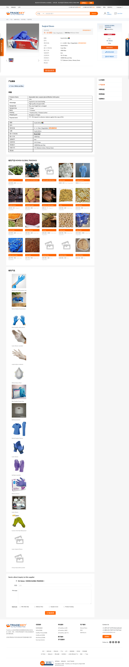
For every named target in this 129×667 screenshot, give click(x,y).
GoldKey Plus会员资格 (41, 632)
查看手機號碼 (109, 56)
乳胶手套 (29, 19)
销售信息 (101, 89)
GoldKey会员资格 (40, 635)
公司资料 (101, 80)
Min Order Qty (25, 606)
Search (94, 13)
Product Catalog (69, 606)
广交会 (86, 654)
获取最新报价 (87, 30)
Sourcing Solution (40, 640)
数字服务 (60, 636)
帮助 (104, 7)
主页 (7, 19)
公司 (19, 7)
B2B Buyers (83, 632)
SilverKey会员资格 (40, 637)
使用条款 (57, 661)
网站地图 (57, 654)
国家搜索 (72, 651)
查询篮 (78, 651)
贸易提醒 (84, 651)
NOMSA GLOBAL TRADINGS (109, 26)
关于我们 (43, 654)
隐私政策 (63, 661)
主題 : (15, 585)
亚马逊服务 (61, 639)
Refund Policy (83, 628)
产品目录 (101, 84)
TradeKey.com (68, 663)
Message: (14, 590)
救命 (81, 630)
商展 (81, 654)
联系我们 (99, 7)
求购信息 (13, 7)
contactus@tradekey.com (109, 632)
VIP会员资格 (39, 630)
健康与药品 (16, 19)
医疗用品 (23, 19)
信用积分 (101, 98)
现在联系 (49, 70)
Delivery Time (39, 606)
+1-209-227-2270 (75, 7)
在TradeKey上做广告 (63, 632)
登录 (91, 3)
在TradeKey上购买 (62, 630)
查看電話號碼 (109, 52)
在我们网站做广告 (73, 654)
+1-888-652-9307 (88, 7)
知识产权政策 (70, 661)
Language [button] (118, 7)
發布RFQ (110, 7)
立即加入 (84, 3)
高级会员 (50, 654)
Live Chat (119, 13)
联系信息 (101, 94)
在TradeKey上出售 (62, 628)
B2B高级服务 (39, 628)
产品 (7, 7)
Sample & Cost (54, 606)
